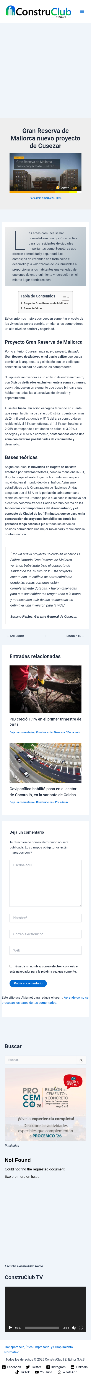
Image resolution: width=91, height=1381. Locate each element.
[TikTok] (22, 1372)
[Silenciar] (74, 1328)
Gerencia (59, 732)
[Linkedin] (79, 1367)
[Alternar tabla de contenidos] (63, 297)
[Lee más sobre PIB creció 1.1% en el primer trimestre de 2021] (45, 689)
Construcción (44, 732)
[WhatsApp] (67, 1372)
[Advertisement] (45, 70)
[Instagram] (56, 1367)
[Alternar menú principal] (82, 11)
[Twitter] (33, 1367)
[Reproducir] (10, 1328)
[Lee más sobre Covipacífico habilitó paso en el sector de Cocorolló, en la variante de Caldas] (45, 763)
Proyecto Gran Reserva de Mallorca (46, 303)
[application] (45, 1309)
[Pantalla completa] (80, 1328)
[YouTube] (44, 1372)
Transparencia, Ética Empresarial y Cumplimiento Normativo (38, 1349)
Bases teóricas (33, 308)
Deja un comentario (22, 732)
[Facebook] (11, 1367)
